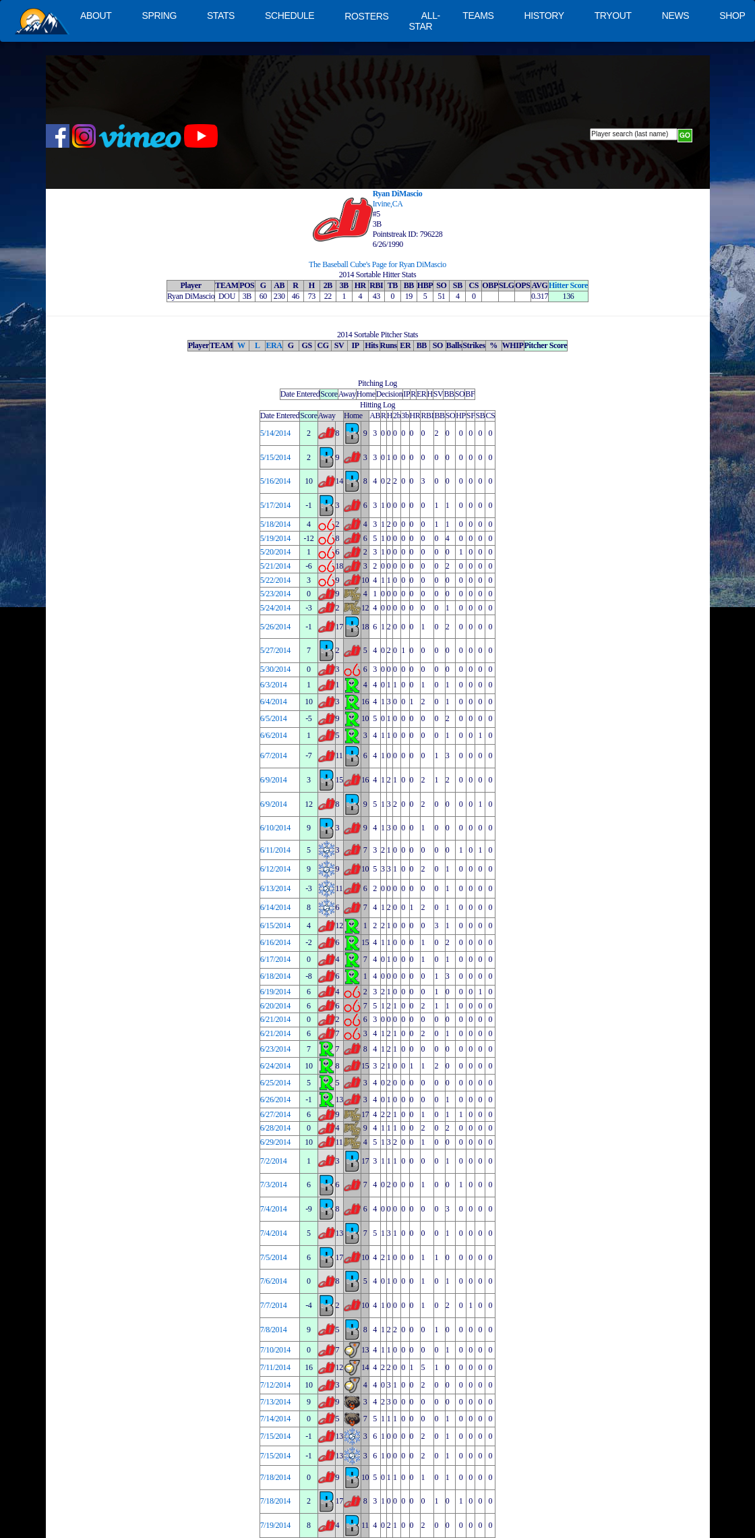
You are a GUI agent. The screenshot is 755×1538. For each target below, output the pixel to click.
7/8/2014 (273, 1329)
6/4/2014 (273, 701)
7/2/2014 (273, 1161)
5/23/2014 (275, 593)
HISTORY (544, 15)
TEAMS (477, 15)
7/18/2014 (275, 1477)
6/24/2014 (275, 1066)
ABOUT (95, 15)
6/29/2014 (275, 1142)
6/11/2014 (275, 850)
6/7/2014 (273, 755)
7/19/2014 (275, 1525)
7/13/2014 (275, 1401)
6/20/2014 (275, 1005)
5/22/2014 (275, 580)
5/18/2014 (275, 524)
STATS (221, 15)
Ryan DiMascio (398, 193)
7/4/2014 (273, 1209)
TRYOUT (613, 15)
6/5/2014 (273, 718)
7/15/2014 (275, 1436)
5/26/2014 (275, 626)
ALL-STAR (424, 21)
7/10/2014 (275, 1350)
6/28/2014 (275, 1128)
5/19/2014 (275, 538)
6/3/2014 (273, 684)
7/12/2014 (275, 1385)
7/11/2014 (275, 1367)
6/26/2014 (275, 1099)
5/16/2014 (275, 481)
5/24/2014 (275, 608)
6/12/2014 (275, 869)
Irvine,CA (388, 203)
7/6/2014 (273, 1281)
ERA (274, 345)
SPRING (159, 15)
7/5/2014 (273, 1257)
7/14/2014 (275, 1418)
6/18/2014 (275, 976)
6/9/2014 (273, 780)
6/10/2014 (275, 827)
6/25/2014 (275, 1082)
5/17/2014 (275, 505)
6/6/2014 (273, 735)
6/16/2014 (275, 942)
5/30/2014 (275, 669)
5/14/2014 (275, 433)
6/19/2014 (275, 991)
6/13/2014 (275, 888)
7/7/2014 (273, 1305)
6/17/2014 (275, 959)
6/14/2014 (275, 907)
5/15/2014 (275, 457)
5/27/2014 (275, 650)
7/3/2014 (273, 1184)
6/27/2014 (275, 1114)
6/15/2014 (275, 925)
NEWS (676, 15)
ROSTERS (366, 16)
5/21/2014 (275, 566)
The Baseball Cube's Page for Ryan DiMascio (377, 264)
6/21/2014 (275, 1019)
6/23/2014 (275, 1049)
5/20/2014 (275, 552)
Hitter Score (568, 285)
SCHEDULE (289, 15)
